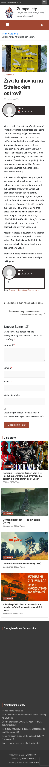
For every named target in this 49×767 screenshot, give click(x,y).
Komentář (9, 345)
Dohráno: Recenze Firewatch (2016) (22, 563)
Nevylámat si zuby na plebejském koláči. (25, 303)
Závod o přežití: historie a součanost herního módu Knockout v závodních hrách (22, 607)
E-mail (8, 381)
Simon (21, 108)
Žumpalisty (27, 8)
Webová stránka (12, 395)
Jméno (8, 368)
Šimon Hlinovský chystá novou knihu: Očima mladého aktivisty (25, 313)
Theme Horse (28, 758)
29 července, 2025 (10, 526)
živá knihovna (33, 290)
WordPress (34, 762)
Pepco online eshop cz (12, 710)
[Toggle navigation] (7, 24)
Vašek (18, 482)
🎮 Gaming (8, 467)
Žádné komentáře (11, 99)
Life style (9, 75)
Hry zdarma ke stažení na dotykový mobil (20, 743)
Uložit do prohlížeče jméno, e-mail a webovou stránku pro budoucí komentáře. (24, 414)
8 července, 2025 (10, 614)
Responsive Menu (44, 2)
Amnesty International (18, 290)
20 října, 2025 (8, 482)
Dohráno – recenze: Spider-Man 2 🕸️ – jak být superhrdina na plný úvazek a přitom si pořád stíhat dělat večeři (23, 476)
